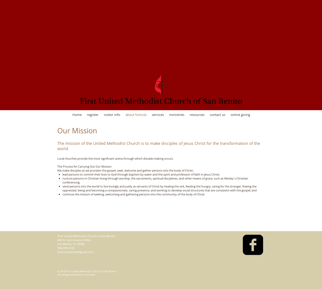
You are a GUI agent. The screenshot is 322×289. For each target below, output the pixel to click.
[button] (177, 115)
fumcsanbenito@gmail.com (75, 252)
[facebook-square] (253, 244)
